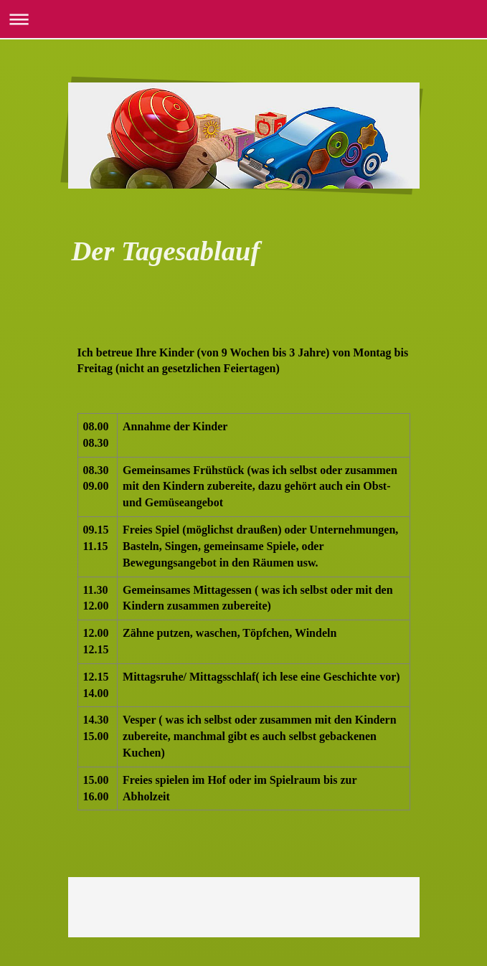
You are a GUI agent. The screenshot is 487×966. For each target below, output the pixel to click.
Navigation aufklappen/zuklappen (243, 19)
